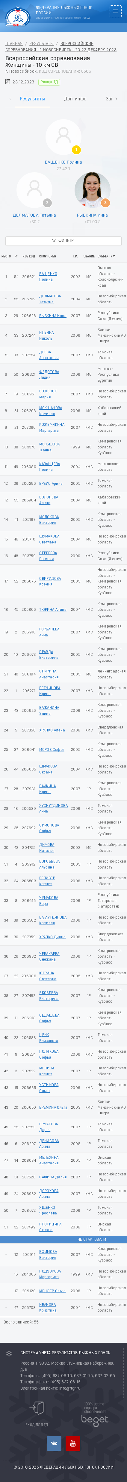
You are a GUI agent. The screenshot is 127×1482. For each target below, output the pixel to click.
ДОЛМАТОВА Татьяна (34, 215)
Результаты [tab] (32, 99)
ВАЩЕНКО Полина (63, 162)
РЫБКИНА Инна (92, 215)
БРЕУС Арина (51, 484)
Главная (14, 44)
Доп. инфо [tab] (75, 99)
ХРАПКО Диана (52, 937)
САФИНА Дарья (52, 1177)
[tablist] (63, 93)
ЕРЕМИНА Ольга (53, 1108)
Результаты (41, 44)
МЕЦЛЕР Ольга (52, 1291)
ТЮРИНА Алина (52, 610)
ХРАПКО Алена (52, 730)
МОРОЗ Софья (51, 750)
